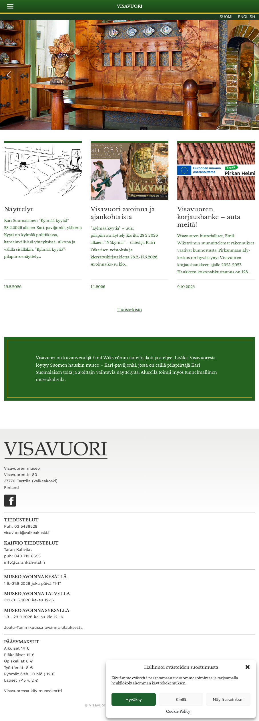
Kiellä (181, 699)
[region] (129, 75)
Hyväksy (133, 699)
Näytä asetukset (228, 699)
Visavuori (129, 6)
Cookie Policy (178, 711)
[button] (247, 667)
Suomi (226, 16)
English (246, 16)
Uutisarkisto (129, 309)
